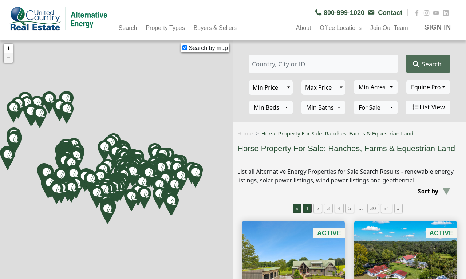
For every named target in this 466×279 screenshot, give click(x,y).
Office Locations (340, 28)
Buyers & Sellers (215, 28)
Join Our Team (389, 28)
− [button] (9, 58)
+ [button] (9, 48)
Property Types (165, 28)
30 (373, 208)
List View (428, 107)
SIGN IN (437, 27)
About (303, 28)
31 (387, 208)
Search (128, 28)
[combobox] (376, 87)
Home (245, 133)
